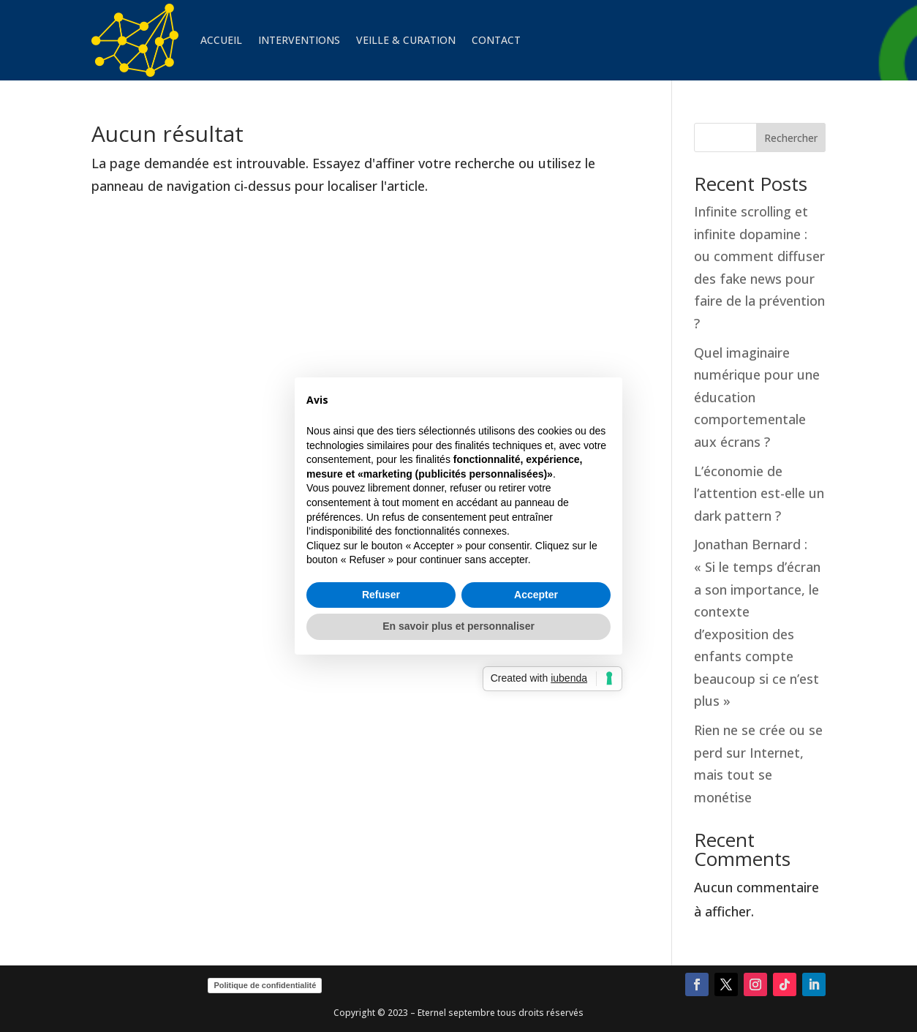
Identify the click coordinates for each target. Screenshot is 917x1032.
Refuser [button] (381, 594)
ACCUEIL (221, 40)
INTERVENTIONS (299, 40)
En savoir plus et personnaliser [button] (458, 626)
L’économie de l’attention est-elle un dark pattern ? (759, 493)
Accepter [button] (536, 594)
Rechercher (791, 138)
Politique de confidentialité (265, 985)
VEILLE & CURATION (406, 40)
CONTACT (496, 40)
